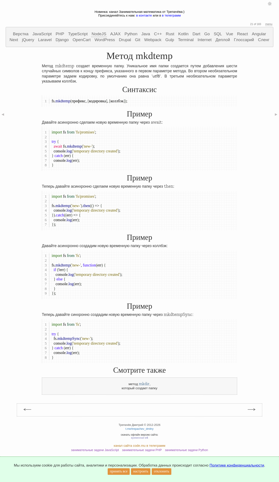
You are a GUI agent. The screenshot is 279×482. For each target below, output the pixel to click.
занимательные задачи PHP (142, 450)
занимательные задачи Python (186, 450)
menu (268, 24)
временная (139, 437)
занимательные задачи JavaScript (95, 450)
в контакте (144, 15)
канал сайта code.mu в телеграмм (139, 445)
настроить (140, 471)
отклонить (161, 471)
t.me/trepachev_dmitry (140, 428)
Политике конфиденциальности (236, 465)
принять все (119, 471)
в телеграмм (171, 15)
